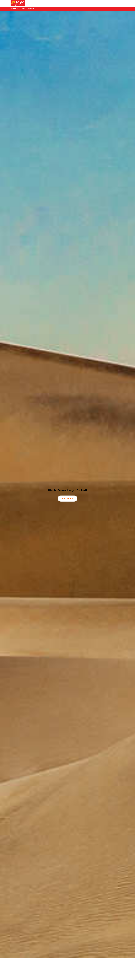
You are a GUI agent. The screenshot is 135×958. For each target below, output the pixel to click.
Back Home (67, 498)
